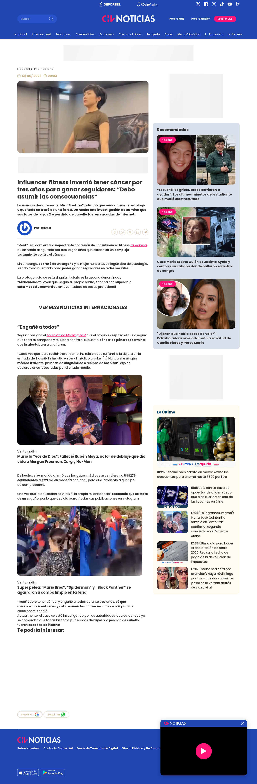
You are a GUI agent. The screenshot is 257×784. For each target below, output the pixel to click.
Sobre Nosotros (28, 748)
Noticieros (235, 34)
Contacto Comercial (58, 748)
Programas (176, 18)
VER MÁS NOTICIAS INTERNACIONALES (83, 307)
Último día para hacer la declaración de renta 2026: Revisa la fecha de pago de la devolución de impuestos (212, 605)
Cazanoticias (85, 34)
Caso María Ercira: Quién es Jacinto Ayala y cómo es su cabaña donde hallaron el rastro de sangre (194, 319)
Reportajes (63, 34)
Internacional (41, 34)
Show (168, 34)
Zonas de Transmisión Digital (97, 748)
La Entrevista (214, 34)
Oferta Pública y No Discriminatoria (147, 748)
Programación (200, 18)
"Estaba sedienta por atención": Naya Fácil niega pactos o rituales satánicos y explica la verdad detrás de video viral (212, 631)
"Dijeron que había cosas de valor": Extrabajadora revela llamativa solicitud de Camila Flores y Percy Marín (194, 391)
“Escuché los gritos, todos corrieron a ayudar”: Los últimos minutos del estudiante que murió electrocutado (194, 247)
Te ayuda (153, 34)
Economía (107, 34)
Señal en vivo (225, 18)
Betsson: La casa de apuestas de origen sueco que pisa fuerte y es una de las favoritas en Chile (212, 547)
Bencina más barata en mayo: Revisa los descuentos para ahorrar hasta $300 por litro (193, 527)
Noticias (23, 69)
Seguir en (30, 714)
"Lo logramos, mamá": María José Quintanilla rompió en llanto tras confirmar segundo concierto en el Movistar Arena (212, 577)
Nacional (20, 34)
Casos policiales (130, 34)
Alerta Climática (188, 34)
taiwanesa (138, 245)
